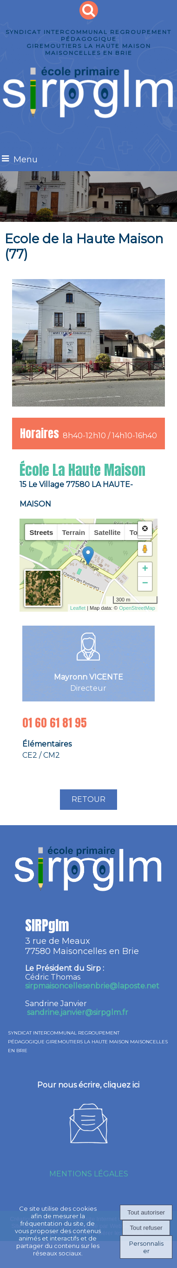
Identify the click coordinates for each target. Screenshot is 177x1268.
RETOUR (88, 799)
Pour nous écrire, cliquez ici (88, 1085)
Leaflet (77, 608)
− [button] (145, 584)
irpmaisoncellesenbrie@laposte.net (92, 985)
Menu (25, 159)
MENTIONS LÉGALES (88, 1173)
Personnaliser (146, 1247)
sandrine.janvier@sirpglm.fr (77, 1012)
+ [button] (145, 569)
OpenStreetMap (137, 608)
